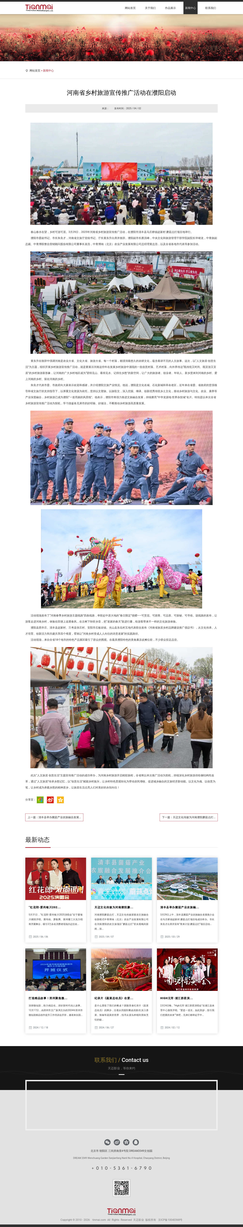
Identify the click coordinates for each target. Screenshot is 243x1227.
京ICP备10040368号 (170, 1219)
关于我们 (150, 8)
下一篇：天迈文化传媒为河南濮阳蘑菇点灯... (188, 817)
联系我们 (210, 8)
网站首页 (130, 8)
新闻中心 (190, 8)
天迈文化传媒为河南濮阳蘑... (113, 907)
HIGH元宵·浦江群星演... (176, 998)
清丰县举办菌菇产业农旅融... (179, 907)
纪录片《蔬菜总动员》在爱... (113, 998)
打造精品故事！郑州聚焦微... (48, 998)
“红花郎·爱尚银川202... (45, 907)
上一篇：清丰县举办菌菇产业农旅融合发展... (54, 817)
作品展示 (170, 8)
